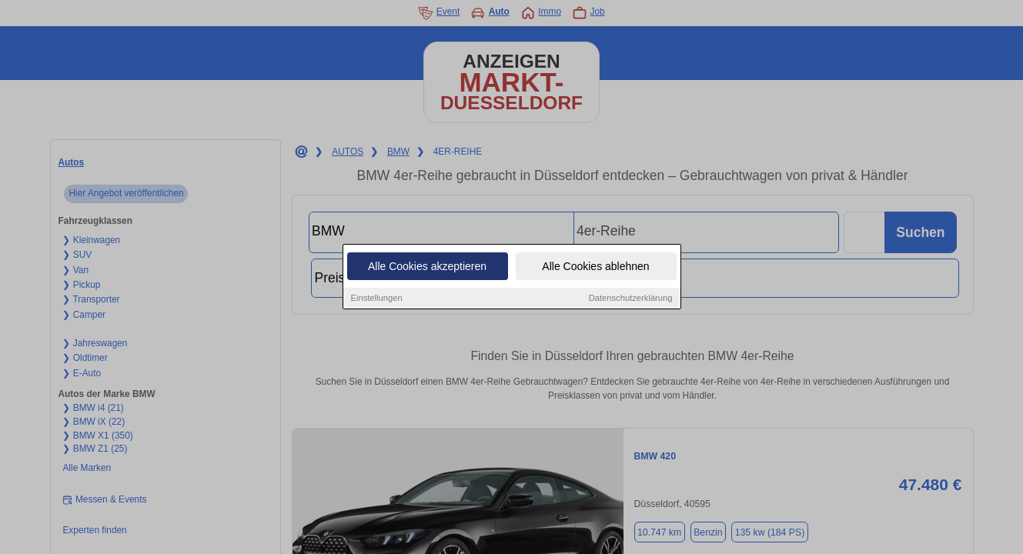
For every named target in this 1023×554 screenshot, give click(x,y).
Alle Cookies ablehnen (595, 267)
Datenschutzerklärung (631, 298)
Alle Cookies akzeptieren (427, 267)
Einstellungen (377, 298)
